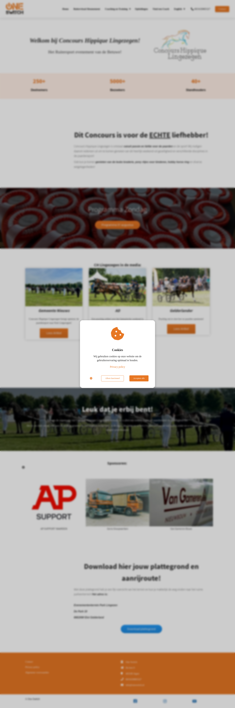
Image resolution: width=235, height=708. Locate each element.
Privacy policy (117, 366)
